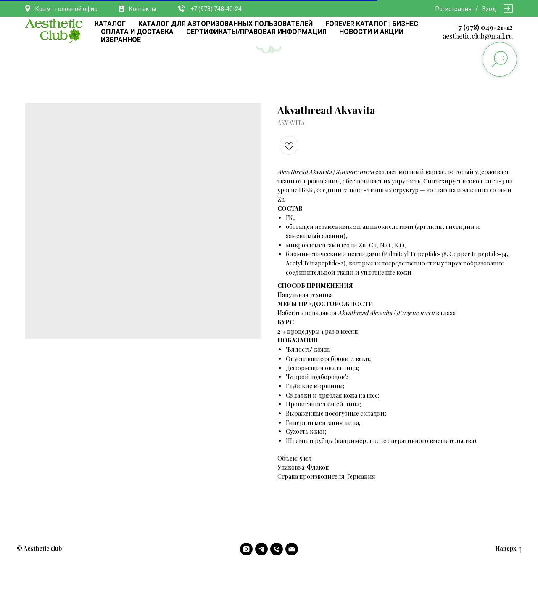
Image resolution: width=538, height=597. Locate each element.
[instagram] (246, 549)
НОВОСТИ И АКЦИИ (371, 32)
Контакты (142, 8)
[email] (291, 549)
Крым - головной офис (66, 8)
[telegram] (261, 549)
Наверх (508, 549)
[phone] (276, 549)
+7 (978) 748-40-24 (216, 8)
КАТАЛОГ (110, 24)
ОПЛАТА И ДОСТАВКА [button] (137, 32)
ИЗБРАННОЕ (121, 40)
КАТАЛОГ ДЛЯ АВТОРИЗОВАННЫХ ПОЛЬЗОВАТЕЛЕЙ (225, 24)
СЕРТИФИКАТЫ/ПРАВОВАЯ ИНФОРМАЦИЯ (256, 32)
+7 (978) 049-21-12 (483, 27)
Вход (489, 8)
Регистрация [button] (453, 8)
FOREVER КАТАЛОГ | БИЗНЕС (371, 24)
